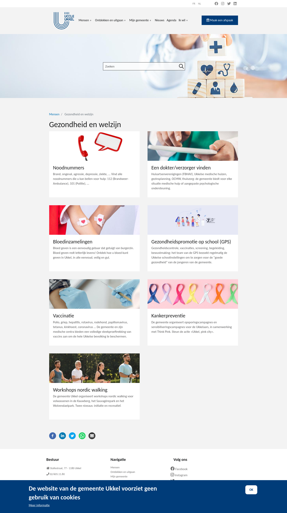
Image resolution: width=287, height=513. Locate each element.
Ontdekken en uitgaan (110, 22)
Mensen (85, 22)
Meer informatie (39, 508)
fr (194, 3)
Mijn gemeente (140, 22)
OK (251, 493)
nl (199, 3)
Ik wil (183, 22)
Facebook (180, 469)
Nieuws (159, 20)
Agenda (171, 20)
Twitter (178, 481)
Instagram (180, 475)
